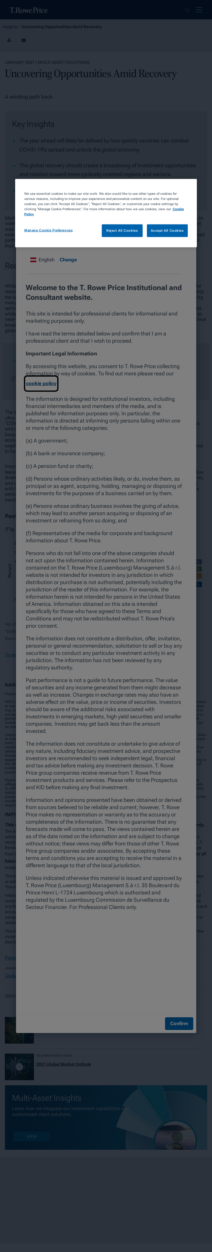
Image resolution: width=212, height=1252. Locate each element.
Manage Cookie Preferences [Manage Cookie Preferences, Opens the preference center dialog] (48, 230)
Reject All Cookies (122, 230)
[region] (106, 213)
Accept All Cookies (167, 230)
